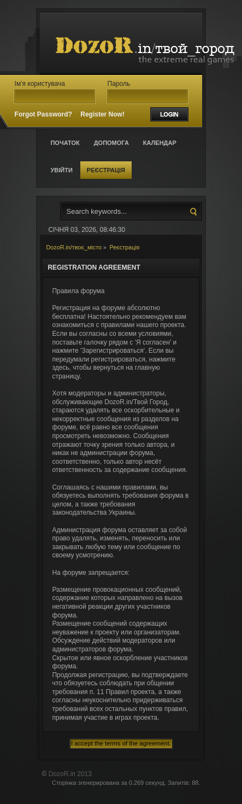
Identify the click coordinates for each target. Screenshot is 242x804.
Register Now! (102, 114)
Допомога (111, 142)
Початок (64, 142)
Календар (159, 142)
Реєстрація (106, 170)
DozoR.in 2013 (70, 774)
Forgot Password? (43, 114)
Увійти (61, 170)
